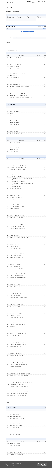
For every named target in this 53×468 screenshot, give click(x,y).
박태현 (33, 13)
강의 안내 (7, 5)
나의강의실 (19, 5)
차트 (35, 13)
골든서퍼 (30, 13)
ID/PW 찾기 (42, 1)
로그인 (39, 1)
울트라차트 (13, 13)
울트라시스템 (26, 13)
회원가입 (45, 1)
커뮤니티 (11, 5)
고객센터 (15, 5)
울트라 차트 (22, 13)
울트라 (7, 13)
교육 (10, 13)
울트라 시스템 (17, 13)
